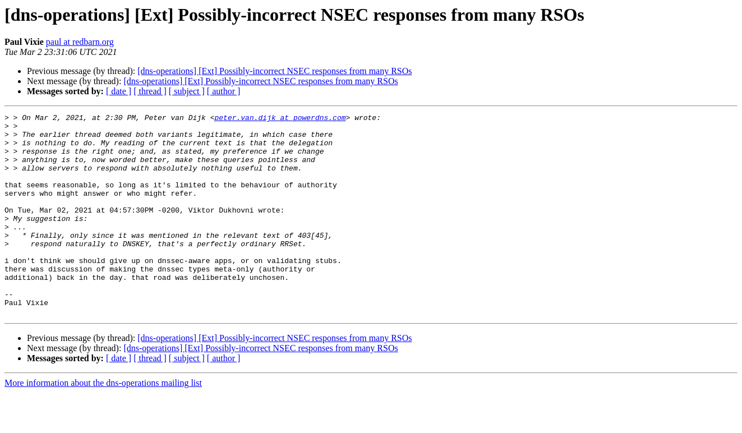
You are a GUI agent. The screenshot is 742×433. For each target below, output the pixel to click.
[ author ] (224, 91)
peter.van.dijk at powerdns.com (279, 119)
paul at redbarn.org (80, 42)
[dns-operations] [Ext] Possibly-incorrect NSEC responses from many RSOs (274, 71)
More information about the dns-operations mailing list (103, 423)
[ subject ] (187, 91)
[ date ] (118, 91)
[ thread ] (150, 91)
